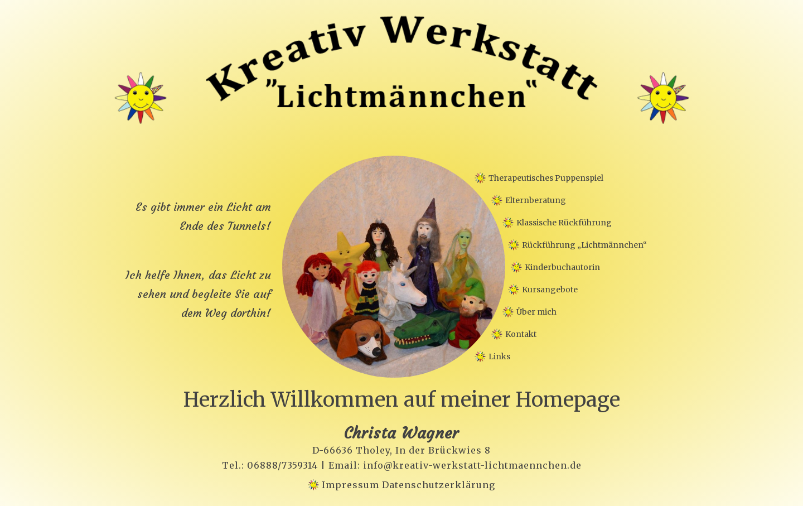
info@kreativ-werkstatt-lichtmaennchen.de (472, 465)
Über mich (536, 312)
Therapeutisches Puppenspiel (545, 178)
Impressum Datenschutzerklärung (408, 484)
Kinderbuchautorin (562, 267)
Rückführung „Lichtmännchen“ (584, 245)
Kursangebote (550, 290)
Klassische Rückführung (564, 223)
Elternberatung (535, 200)
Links (499, 356)
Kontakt (520, 334)
